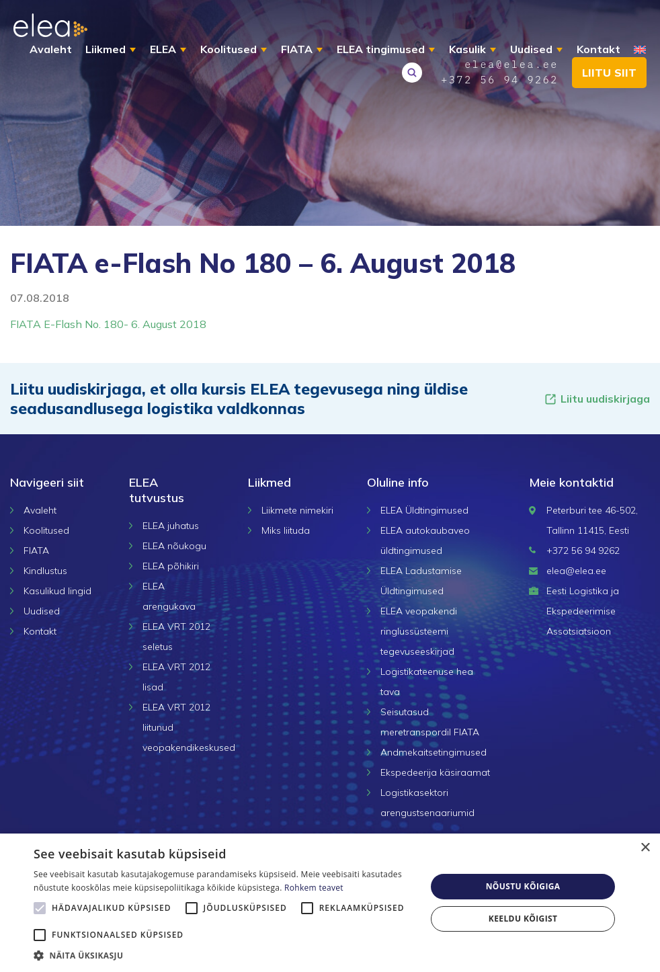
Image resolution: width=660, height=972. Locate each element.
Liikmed (105, 49)
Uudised (531, 49)
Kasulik (467, 49)
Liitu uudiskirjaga (597, 399)
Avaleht (51, 49)
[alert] (330, 903)
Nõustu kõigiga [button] (523, 886)
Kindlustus (45, 571)
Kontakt (598, 49)
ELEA (163, 49)
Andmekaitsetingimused (433, 752)
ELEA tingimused (381, 49)
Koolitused (228, 49)
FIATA (297, 49)
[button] (224, 955)
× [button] (645, 848)
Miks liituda (285, 530)
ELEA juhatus (170, 526)
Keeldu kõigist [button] (523, 918)
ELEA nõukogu (174, 546)
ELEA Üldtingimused (424, 510)
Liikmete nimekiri (297, 510)
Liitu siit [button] (609, 72)
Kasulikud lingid (57, 591)
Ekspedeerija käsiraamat (435, 772)
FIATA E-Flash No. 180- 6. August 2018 (108, 324)
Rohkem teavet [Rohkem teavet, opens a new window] (313, 887)
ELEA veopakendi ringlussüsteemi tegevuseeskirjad (418, 631)
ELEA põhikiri (170, 566)
